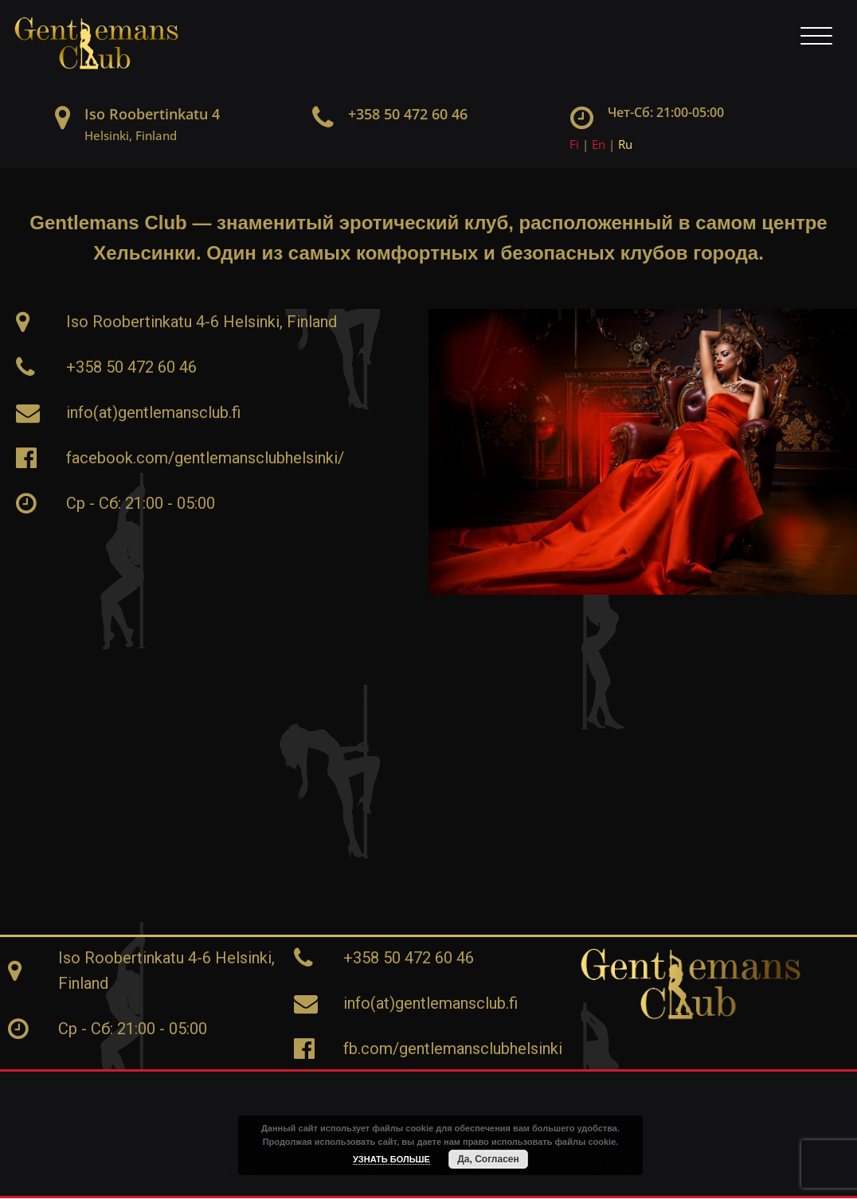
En (598, 145)
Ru (625, 145)
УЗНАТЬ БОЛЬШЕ (391, 1159)
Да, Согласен (488, 1159)
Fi (574, 145)
